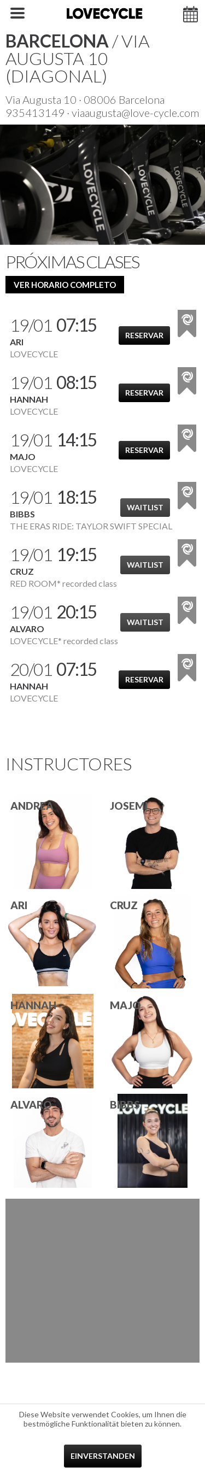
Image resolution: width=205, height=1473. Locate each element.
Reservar (144, 335)
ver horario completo (65, 285)
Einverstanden (103, 1455)
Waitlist (145, 507)
